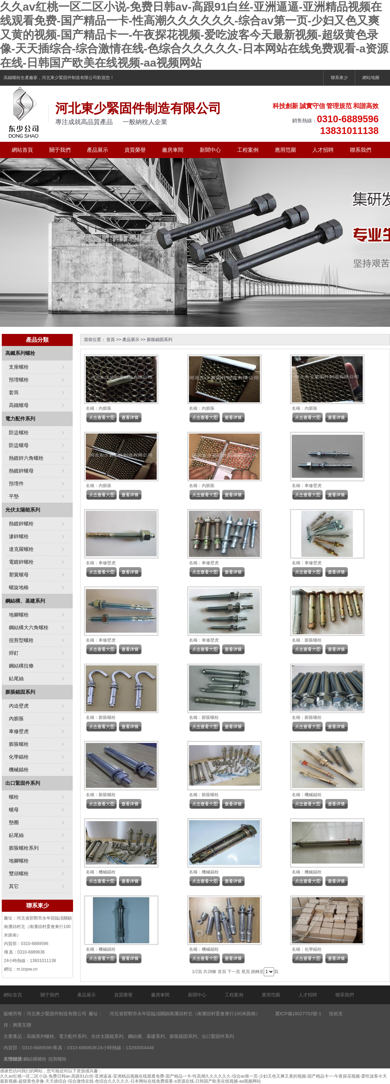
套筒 (14, 392)
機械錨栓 (313, 794)
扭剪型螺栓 (21, 640)
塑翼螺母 (19, 574)
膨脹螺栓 (313, 640)
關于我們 (60, 150)
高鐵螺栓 (12, 77)
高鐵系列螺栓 (20, 353)
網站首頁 (22, 150)
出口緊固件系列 (22, 783)
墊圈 (14, 822)
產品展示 (97, 150)
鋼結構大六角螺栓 (29, 627)
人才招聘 (323, 150)
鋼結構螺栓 (34, 1059)
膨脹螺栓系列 (24, 848)
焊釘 (14, 653)
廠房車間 (172, 150)
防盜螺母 (19, 445)
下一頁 (233, 971)
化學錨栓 (313, 949)
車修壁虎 (313, 485)
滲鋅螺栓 (19, 536)
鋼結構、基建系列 (25, 601)
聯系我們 (360, 150)
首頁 (110, 339)
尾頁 (245, 971)
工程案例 (247, 150)
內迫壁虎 (19, 706)
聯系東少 (339, 77)
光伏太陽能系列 (22, 510)
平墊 (14, 496)
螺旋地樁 (19, 587)
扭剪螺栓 (57, 1059)
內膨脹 (105, 408)
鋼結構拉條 (21, 666)
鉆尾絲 (16, 678)
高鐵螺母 (19, 405)
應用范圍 (285, 150)
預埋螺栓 (19, 379)
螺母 (14, 809)
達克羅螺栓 (21, 549)
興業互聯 (22, 1025)
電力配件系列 (20, 418)
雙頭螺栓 (19, 873)
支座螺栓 (19, 367)
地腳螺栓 (19, 615)
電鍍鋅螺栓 (21, 562)
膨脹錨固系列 (159, 339)
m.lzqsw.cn (27, 969)
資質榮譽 (135, 150)
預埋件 (16, 483)
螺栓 (14, 797)
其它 (14, 886)
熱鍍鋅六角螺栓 (26, 458)
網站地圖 (370, 77)
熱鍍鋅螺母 (21, 471)
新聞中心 (210, 150)
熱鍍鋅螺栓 (21, 523)
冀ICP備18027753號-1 (298, 1013)
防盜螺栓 (19, 432)
